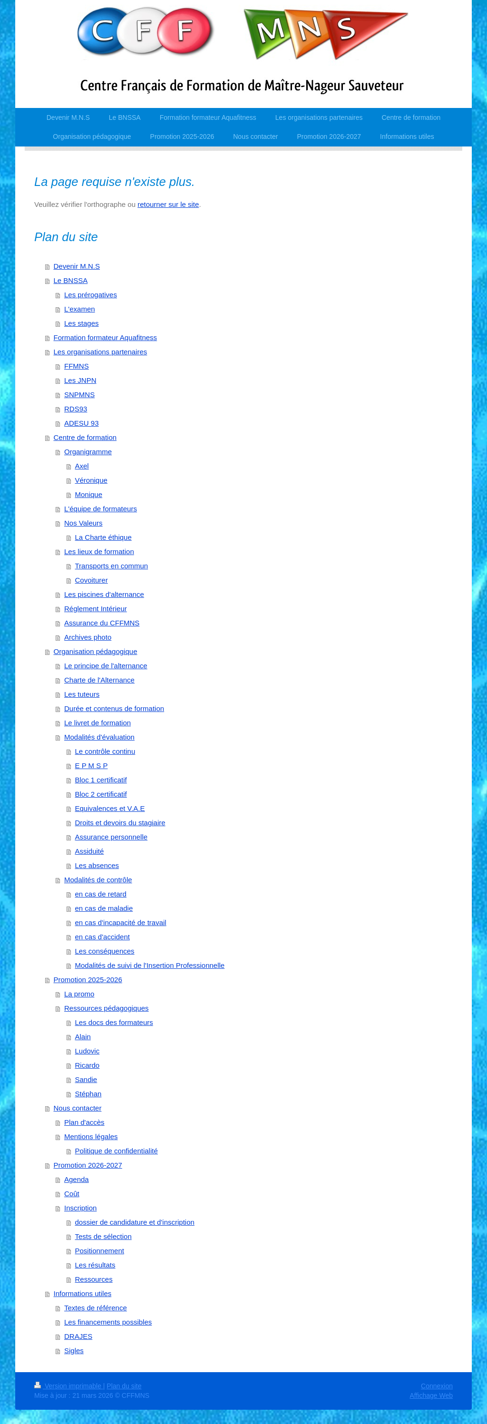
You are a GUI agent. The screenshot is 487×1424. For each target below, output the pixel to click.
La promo (79, 994)
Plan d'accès (84, 1122)
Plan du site (124, 1386)
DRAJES (78, 1336)
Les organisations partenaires (100, 352)
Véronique (91, 480)
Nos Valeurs (83, 523)
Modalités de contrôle (98, 880)
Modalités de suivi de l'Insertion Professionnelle (150, 965)
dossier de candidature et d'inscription (135, 1222)
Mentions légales (91, 1136)
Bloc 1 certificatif (101, 780)
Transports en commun (111, 566)
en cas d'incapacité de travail (120, 922)
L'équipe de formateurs (100, 509)
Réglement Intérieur (95, 609)
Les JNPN (80, 380)
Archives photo (87, 637)
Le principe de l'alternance (105, 666)
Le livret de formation (97, 723)
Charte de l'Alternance (99, 680)
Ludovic (87, 1051)
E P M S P (91, 765)
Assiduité (89, 851)
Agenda (76, 1179)
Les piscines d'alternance (104, 594)
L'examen (79, 309)
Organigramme (88, 452)
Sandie (86, 1079)
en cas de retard (101, 894)
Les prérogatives (90, 295)
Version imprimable (68, 1386)
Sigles (74, 1350)
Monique (89, 494)
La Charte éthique (103, 537)
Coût (71, 1194)
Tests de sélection (103, 1236)
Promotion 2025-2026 (88, 979)
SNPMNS (79, 394)
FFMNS (76, 366)
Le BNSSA (71, 280)
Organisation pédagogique (95, 651)
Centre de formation (85, 437)
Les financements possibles (108, 1322)
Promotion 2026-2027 (88, 1165)
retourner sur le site (168, 204)
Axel (82, 466)
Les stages (81, 323)
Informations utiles (83, 1293)
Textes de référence (95, 1308)
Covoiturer (91, 580)
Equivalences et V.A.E (110, 808)
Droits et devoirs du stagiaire (120, 823)
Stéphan (88, 1094)
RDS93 (75, 409)
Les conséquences (105, 951)
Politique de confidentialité (116, 1151)
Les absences (97, 865)
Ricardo (87, 1065)
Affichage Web (431, 1395)
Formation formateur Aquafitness (105, 337)
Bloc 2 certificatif (101, 794)
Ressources (94, 1279)
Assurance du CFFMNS (101, 623)
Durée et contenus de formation (114, 708)
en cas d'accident (102, 937)
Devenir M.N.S (77, 266)
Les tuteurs (81, 694)
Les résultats (95, 1265)
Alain (83, 1037)
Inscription (80, 1208)
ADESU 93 (81, 423)
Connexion (437, 1386)
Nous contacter (78, 1108)
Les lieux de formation (99, 551)
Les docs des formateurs (114, 1022)
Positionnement (99, 1251)
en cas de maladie (104, 908)
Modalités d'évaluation (99, 737)
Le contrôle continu (105, 751)
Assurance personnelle (111, 837)
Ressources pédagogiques (106, 1008)
